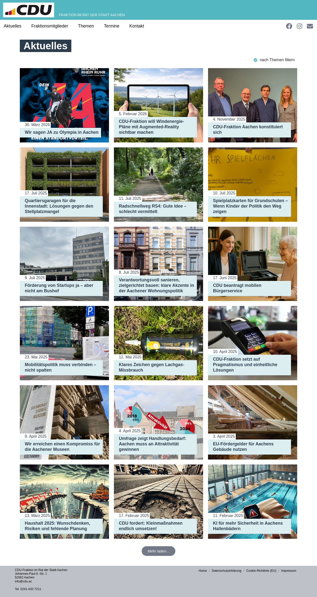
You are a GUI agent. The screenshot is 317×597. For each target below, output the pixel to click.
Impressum (289, 571)
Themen (86, 26)
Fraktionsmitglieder (49, 26)
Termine (112, 26)
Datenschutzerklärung (228, 571)
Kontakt (136, 26)
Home (205, 571)
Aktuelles (12, 26)
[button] (158, 551)
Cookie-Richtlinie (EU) (263, 571)
